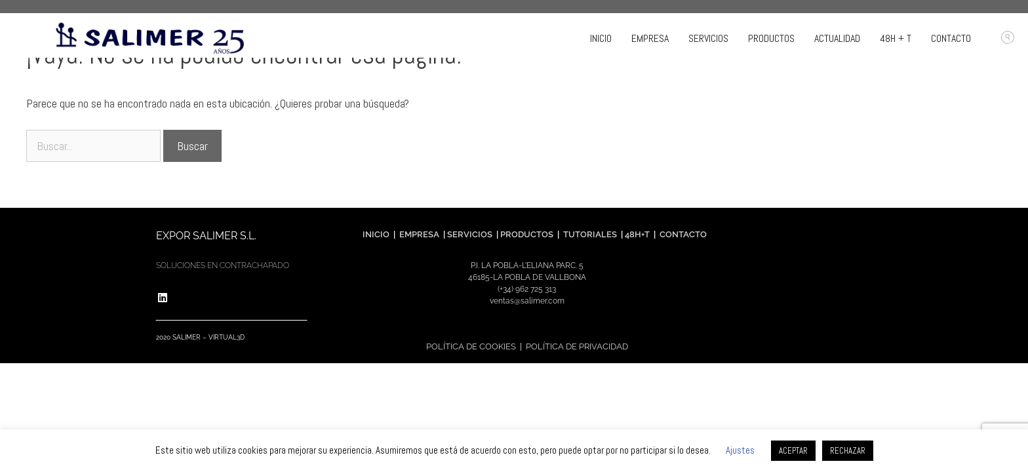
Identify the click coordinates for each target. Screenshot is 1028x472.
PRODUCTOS (771, 38)
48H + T (895, 38)
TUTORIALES (589, 234)
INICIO (601, 38)
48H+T (637, 234)
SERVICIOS (708, 38)
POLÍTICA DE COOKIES (471, 346)
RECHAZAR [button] (847, 450)
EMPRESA (650, 38)
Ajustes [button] (740, 450)
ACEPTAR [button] (793, 450)
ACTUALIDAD (837, 38)
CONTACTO (951, 38)
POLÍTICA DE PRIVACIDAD (577, 346)
